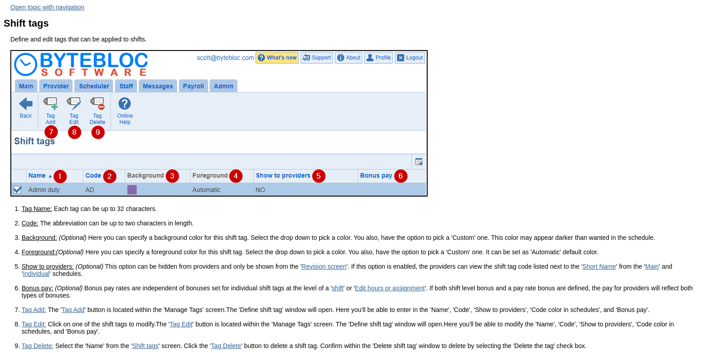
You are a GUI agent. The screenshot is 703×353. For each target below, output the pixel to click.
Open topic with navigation (47, 7)
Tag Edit (180, 324)
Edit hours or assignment (390, 288)
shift (337, 288)
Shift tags (145, 345)
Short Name (599, 266)
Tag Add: (34, 309)
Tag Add (73, 309)
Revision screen (324, 266)
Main (652, 266)
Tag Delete (226, 345)
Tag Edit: (34, 324)
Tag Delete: (38, 345)
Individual (36, 273)
